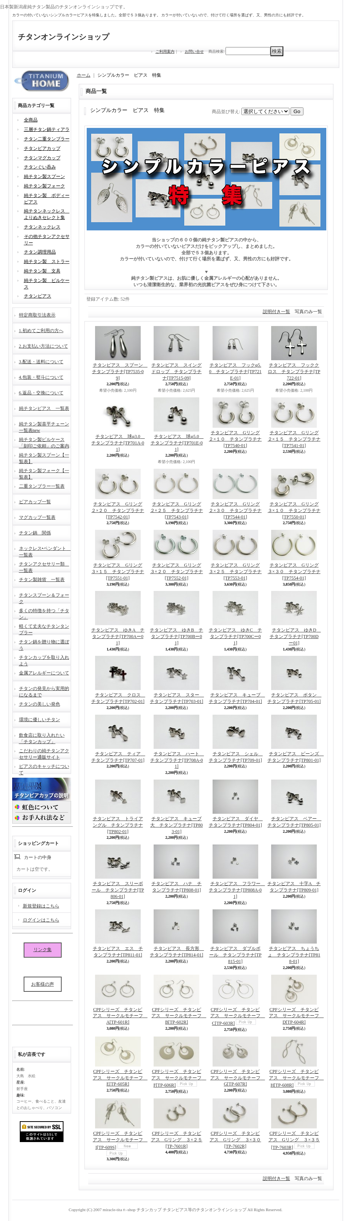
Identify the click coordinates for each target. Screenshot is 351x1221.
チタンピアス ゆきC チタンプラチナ (235, 636)
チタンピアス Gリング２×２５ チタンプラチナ (176, 510)
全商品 (31, 120)
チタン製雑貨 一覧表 (42, 579)
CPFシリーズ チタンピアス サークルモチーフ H (296, 1078)
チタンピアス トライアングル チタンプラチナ (118, 825)
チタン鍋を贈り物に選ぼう (44, 644)
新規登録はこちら (41, 906)
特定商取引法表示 (37, 315)
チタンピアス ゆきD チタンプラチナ (295, 636)
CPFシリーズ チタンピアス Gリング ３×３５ (294, 1140)
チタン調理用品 (40, 252)
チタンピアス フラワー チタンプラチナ (237, 890)
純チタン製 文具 (42, 271)
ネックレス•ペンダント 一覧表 (45, 551)
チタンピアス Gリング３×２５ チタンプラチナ (235, 571)
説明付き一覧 (276, 311)
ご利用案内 (165, 51)
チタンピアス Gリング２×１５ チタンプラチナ (294, 439)
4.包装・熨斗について (41, 377)
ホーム (84, 75)
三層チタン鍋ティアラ (47, 129)
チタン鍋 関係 (35, 533)
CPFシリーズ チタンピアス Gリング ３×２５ (176, 1140)
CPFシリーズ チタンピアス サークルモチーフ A (120, 1016)
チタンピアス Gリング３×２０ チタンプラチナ (176, 571)
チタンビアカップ (42, 148)
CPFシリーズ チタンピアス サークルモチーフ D (296, 1016)
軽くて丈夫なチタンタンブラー (44, 629)
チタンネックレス (42, 227)
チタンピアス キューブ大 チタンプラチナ (176, 825)
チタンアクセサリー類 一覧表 (44, 566)
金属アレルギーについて (44, 673)
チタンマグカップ (42, 158)
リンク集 (42, 949)
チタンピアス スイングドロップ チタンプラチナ (176, 371)
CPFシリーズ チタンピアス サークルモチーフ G (237, 1078)
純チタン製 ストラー (47, 261)
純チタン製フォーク (44, 186)
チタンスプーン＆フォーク (44, 597)
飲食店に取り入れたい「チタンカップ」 (42, 738)
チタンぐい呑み (40, 167)
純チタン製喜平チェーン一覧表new (44, 426)
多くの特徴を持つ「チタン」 (44, 613)
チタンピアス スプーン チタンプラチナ (120, 371)
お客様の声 (42, 984)
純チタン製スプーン (44, 176)
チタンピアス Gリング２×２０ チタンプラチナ (117, 510)
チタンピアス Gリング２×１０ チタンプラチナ (235, 439)
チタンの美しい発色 (39, 704)
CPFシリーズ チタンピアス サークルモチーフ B (178, 1016)
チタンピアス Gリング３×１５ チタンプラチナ (117, 571)
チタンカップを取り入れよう (44, 660)
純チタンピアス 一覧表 (44, 408)
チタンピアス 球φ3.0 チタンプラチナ (118, 443)
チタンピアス (37, 296)
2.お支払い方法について (43, 346)
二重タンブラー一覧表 (42, 486)
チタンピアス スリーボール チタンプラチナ (118, 890)
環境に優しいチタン (39, 719)
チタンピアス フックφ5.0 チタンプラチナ (235, 371)
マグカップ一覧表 (37, 517)
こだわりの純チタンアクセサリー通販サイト (44, 753)
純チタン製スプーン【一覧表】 (44, 457)
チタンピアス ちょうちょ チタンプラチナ (294, 955)
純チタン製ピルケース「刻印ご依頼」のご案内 (44, 442)
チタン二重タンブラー (47, 139)
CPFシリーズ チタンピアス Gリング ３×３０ (235, 1140)
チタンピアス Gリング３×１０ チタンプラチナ (294, 510)
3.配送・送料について (41, 361)
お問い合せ (194, 51)
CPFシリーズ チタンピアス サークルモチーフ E (120, 1078)
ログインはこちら (41, 920)
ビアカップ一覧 (35, 501)
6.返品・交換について (41, 392)
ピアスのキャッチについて (44, 769)
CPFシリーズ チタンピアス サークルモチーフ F (178, 1078)
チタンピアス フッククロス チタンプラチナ (294, 371)
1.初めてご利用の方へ (41, 330)
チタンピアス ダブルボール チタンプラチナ (235, 955)
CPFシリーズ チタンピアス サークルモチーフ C (237, 1016)
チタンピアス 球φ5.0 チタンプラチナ (177, 443)
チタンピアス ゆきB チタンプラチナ (176, 636)
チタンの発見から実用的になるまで (44, 691)
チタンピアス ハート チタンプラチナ (177, 760)
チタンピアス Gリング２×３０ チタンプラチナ (235, 510)
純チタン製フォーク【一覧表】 (44, 473)
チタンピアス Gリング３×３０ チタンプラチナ (294, 571)
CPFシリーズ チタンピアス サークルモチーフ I (120, 1140)
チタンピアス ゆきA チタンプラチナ (118, 636)
